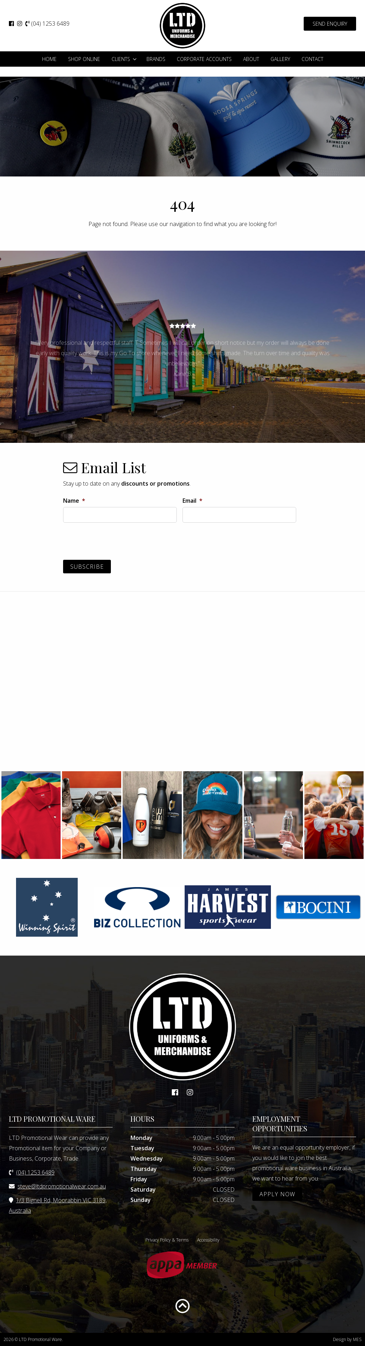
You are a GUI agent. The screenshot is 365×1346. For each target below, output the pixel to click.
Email (192, 501)
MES (357, 1339)
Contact (312, 59)
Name (74, 501)
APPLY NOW (277, 1194)
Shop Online (84, 59)
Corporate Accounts (204, 59)
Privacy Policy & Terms (167, 1240)
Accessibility (208, 1240)
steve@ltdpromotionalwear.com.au (61, 1186)
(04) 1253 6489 (47, 23)
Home (49, 59)
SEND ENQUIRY (330, 23)
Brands (155, 59)
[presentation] (117, 542)
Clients (121, 59)
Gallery (280, 59)
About (251, 59)
